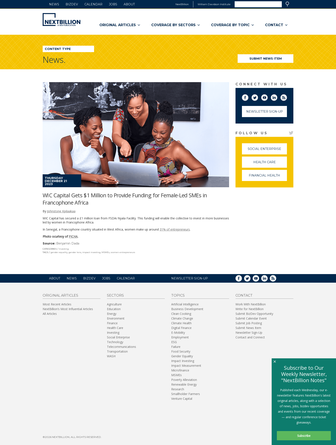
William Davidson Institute (214, 4)
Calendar (93, 4)
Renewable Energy (184, 384)
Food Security (180, 351)
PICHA (73, 236)
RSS (286, 97)
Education (114, 309)
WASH (111, 356)
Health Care (270, 164)
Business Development (187, 309)
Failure (175, 347)
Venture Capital (181, 399)
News (54, 4)
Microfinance (180, 370)
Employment (180, 337)
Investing (64, 248)
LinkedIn (267, 280)
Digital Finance (181, 328)
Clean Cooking (181, 314)
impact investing (91, 252)
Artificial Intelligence (185, 304)
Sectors (115, 295)
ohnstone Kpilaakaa (61, 211)
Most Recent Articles (57, 304)
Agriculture (114, 304)
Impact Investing (182, 361)
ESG (174, 342)
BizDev (72, 4)
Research (177, 389)
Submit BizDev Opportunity (254, 314)
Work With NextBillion (251, 304)
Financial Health (268, 177)
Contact (276, 25)
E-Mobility (178, 332)
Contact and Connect (250, 337)
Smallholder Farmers (185, 394)
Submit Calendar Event (251, 318)
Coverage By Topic (232, 25)
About (129, 4)
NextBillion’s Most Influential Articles (68, 309)
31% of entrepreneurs (175, 229)
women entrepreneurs (123, 252)
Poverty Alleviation (184, 380)
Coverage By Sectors (175, 25)
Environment (115, 318)
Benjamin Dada (67, 243)
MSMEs (106, 252)
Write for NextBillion (250, 309)
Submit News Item (265, 58)
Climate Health (181, 323)
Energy (111, 314)
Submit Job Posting (249, 323)
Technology (115, 342)
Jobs (113, 4)
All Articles (50, 314)
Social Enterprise (267, 150)
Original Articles (120, 25)
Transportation (117, 351)
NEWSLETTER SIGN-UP (189, 278)
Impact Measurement (186, 366)
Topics (178, 295)
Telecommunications (121, 347)
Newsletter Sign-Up (264, 111)
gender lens (75, 252)
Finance (112, 323)
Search (287, 4)
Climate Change (182, 318)
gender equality (59, 252)
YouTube (267, 97)
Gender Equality (182, 356)
